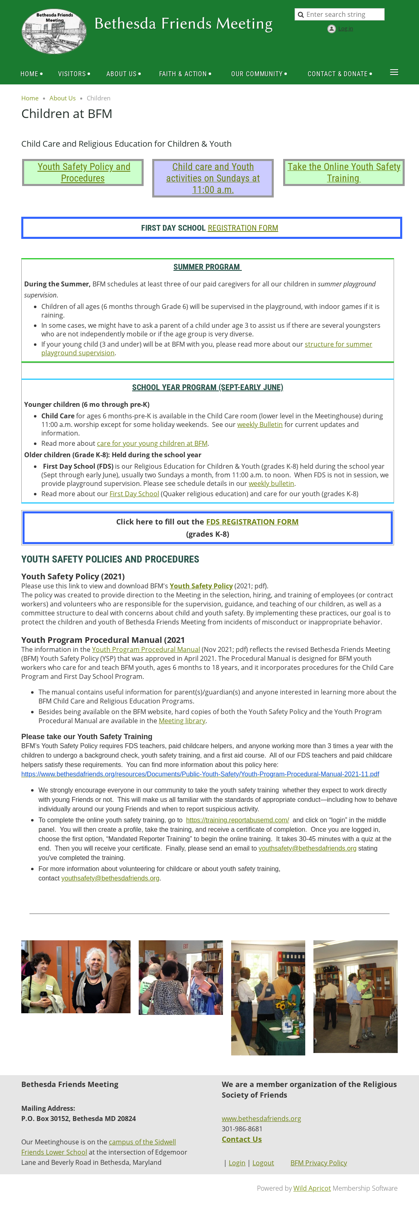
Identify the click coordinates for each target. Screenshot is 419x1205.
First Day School (134, 493)
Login (237, 1162)
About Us (63, 98)
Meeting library (182, 720)
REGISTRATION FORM (243, 228)
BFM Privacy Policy (319, 1162)
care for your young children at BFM (152, 443)
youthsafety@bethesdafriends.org (110, 878)
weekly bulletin (271, 483)
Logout (263, 1162)
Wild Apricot (312, 1188)
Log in (345, 28)
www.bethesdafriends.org (261, 1118)
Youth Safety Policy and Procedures (84, 172)
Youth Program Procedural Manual (146, 649)
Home (29, 98)
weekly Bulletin (260, 424)
